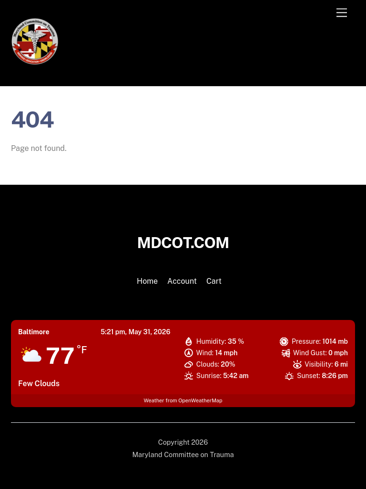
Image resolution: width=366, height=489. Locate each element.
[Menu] (341, 13)
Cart (214, 281)
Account (182, 281)
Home (147, 281)
